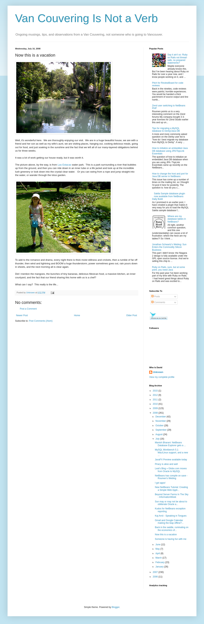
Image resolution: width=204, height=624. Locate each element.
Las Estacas (64, 164)
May (157, 549)
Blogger (115, 607)
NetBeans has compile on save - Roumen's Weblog (171, 477)
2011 (155, 399)
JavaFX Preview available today (171, 459)
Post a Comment (28, 308)
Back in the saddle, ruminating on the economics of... (171, 528)
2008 (155, 413)
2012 (155, 395)
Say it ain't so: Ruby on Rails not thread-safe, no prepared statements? (178, 58)
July (157, 438)
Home (77, 315)
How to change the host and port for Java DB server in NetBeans (170, 175)
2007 (155, 572)
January (159, 566)
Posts (155, 296)
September (161, 430)
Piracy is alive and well (166, 464)
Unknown (158, 372)
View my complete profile (161, 377)
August (159, 434)
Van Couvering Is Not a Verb (86, 18)
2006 (155, 576)
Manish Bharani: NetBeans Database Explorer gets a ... (170, 444)
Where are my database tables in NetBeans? (177, 219)
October (159, 425)
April (158, 553)
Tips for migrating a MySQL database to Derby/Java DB (166, 129)
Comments (158, 302)
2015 (155, 390)
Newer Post (22, 315)
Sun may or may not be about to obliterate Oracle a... (171, 503)
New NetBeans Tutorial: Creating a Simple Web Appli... (171, 488)
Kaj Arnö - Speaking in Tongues (170, 515)
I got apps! (160, 483)
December (161, 416)
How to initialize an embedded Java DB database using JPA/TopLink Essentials (170, 151)
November (161, 421)
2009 (155, 408)
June (158, 544)
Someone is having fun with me (170, 539)
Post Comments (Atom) (41, 321)
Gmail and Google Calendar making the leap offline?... (169, 521)
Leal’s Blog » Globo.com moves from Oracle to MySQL (171, 469)
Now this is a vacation (166, 534)
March (158, 557)
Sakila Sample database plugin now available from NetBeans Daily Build (168, 196)
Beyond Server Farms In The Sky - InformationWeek (171, 495)
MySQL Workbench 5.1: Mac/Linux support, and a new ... (171, 452)
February (160, 562)
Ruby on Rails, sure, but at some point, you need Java (168, 268)
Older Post (131, 315)
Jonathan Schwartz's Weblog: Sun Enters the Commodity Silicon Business (169, 247)
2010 (155, 404)
